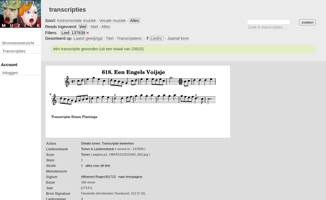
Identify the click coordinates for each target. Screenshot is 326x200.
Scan (50, 155)
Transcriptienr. (130, 38)
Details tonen (90, 143)
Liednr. (156, 38)
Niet (94, 26)
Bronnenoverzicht (18, 43)
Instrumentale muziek (76, 20)
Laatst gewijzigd (89, 38)
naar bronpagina (130, 176)
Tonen (85, 154)
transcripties (13, 51)
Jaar (49, 188)
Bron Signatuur (58, 194)
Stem (50, 160)
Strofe (51, 166)
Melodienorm (56, 171)
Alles (105, 26)
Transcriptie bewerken (118, 143)
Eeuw (50, 182)
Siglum (51, 177)
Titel (110, 38)
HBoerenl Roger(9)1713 (98, 176)
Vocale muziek (112, 20)
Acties (51, 144)
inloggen (10, 73)
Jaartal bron (178, 38)
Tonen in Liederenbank (98, 149)
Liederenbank (57, 149)
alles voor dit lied (98, 165)
